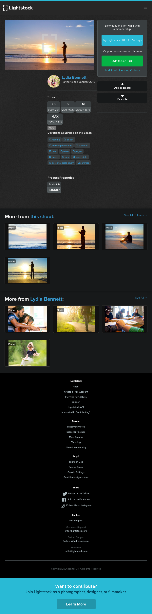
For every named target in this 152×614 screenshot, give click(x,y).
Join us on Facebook (79, 499)
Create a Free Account (76, 391)
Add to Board (122, 86)
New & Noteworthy (76, 447)
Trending (76, 442)
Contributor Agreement (76, 477)
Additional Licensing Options (122, 70)
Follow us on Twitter (79, 493)
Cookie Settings (76, 472)
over (53, 151)
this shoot (41, 216)
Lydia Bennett (74, 77)
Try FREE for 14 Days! (76, 397)
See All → (141, 298)
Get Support (76, 520)
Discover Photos (76, 426)
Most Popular (76, 437)
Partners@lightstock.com (76, 541)
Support (76, 402)
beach (68, 139)
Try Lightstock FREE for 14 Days (122, 40)
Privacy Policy (76, 467)
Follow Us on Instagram (78, 505)
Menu (145, 8)
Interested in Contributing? (76, 412)
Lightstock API (76, 407)
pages (77, 151)
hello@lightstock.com (76, 551)
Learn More (76, 604)
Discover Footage (76, 431)
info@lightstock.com (76, 530)
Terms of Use (76, 461)
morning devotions (60, 145)
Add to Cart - (122, 61)
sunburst (82, 145)
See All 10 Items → (135, 215)
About (76, 386)
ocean (53, 157)
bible (65, 151)
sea (65, 157)
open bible (80, 157)
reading (54, 139)
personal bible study (61, 162)
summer (83, 162)
